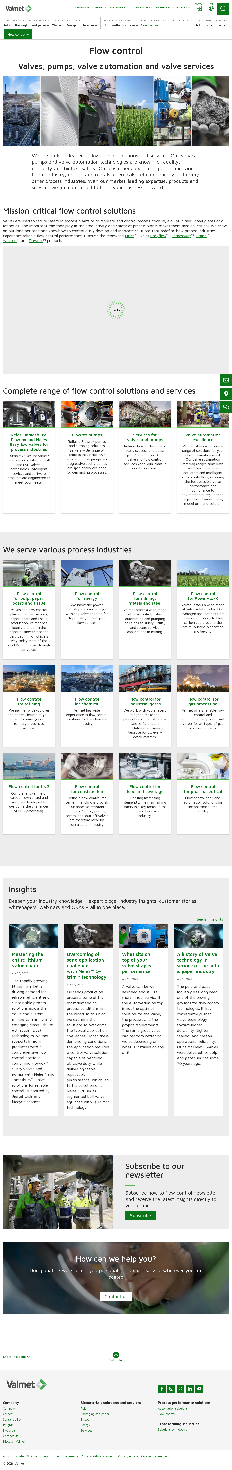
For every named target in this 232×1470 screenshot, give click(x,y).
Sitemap (33, 1456)
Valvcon (10, 240)
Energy (85, 1425)
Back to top (116, 1357)
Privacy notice (128, 1456)
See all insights (210, 919)
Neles (129, 235)
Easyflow (158, 235)
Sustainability (12, 1419)
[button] (18, 34)
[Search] (223, 9)
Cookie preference (154, 1456)
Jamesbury (181, 235)
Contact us (116, 1296)
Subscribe (140, 1215)
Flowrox (36, 240)
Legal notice (50, 1456)
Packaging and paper (94, 1414)
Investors (9, 1430)
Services (86, 1430)
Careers (8, 1414)
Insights (8, 1425)
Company (9, 1408)
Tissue (85, 1419)
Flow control (166, 1414)
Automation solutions (173, 1408)
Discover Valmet (14, 1441)
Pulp (83, 1408)
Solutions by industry (172, 1429)
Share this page (16, 1356)
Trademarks (70, 1456)
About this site (13, 1456)
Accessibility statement (98, 1456)
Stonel (201, 235)
